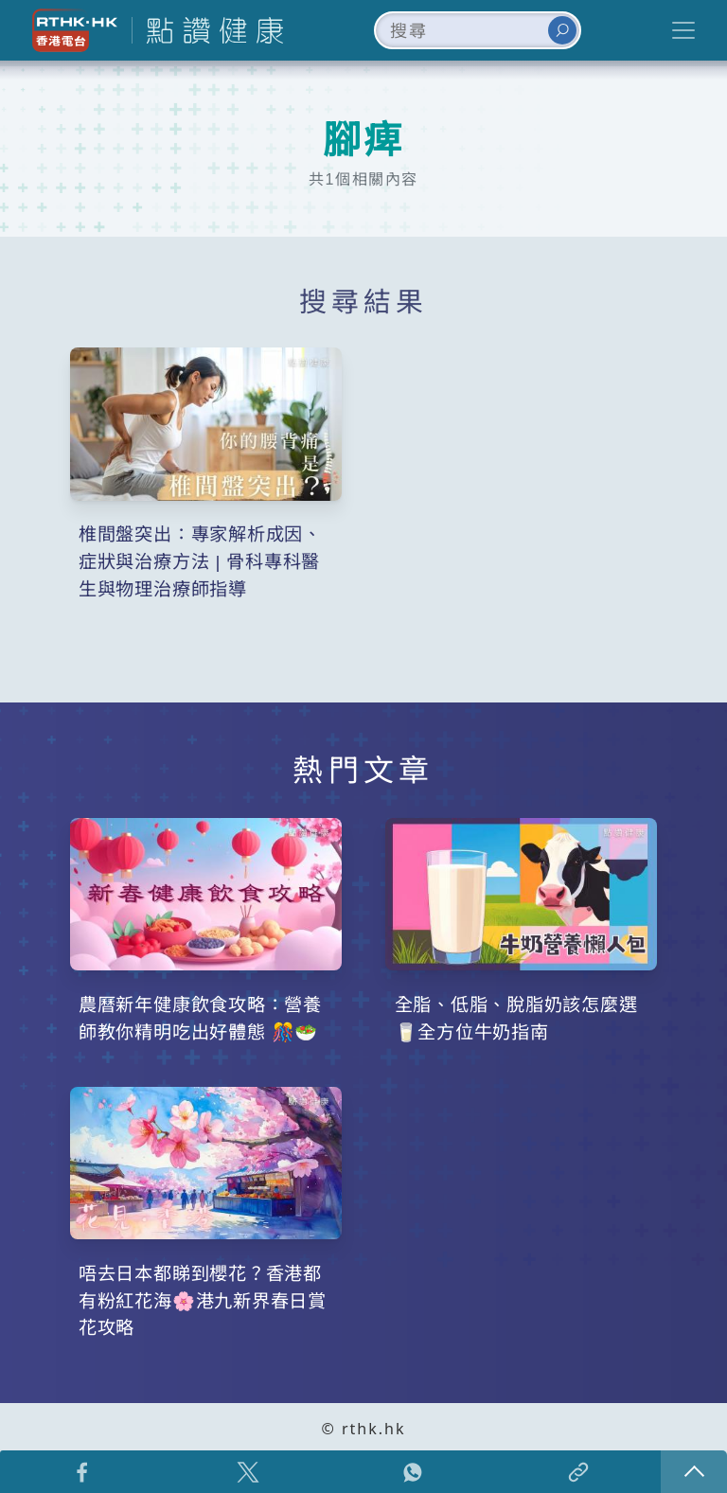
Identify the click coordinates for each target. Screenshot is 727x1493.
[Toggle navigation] (683, 30)
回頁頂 (694, 1471)
